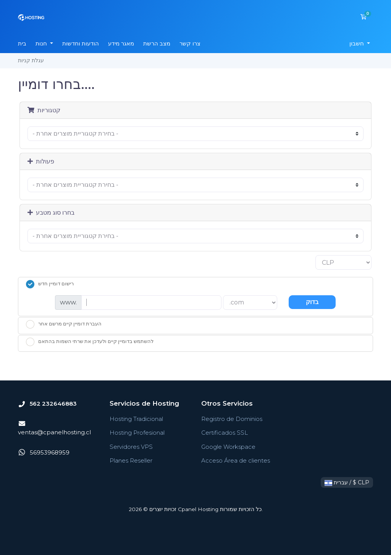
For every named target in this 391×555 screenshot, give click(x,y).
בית (22, 43)
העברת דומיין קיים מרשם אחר (64, 324)
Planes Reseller (131, 460)
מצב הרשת (156, 43)
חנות (42, 43)
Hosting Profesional (137, 432)
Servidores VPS (131, 446)
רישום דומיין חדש (50, 284)
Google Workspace (228, 446)
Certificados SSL (224, 432)
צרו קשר (189, 43)
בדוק (312, 302)
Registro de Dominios (231, 418)
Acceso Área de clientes (235, 460)
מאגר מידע (121, 43)
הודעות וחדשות (80, 43)
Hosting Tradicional (136, 418)
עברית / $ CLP (347, 482)
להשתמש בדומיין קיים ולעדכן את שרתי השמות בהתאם (89, 342)
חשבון (357, 43)
